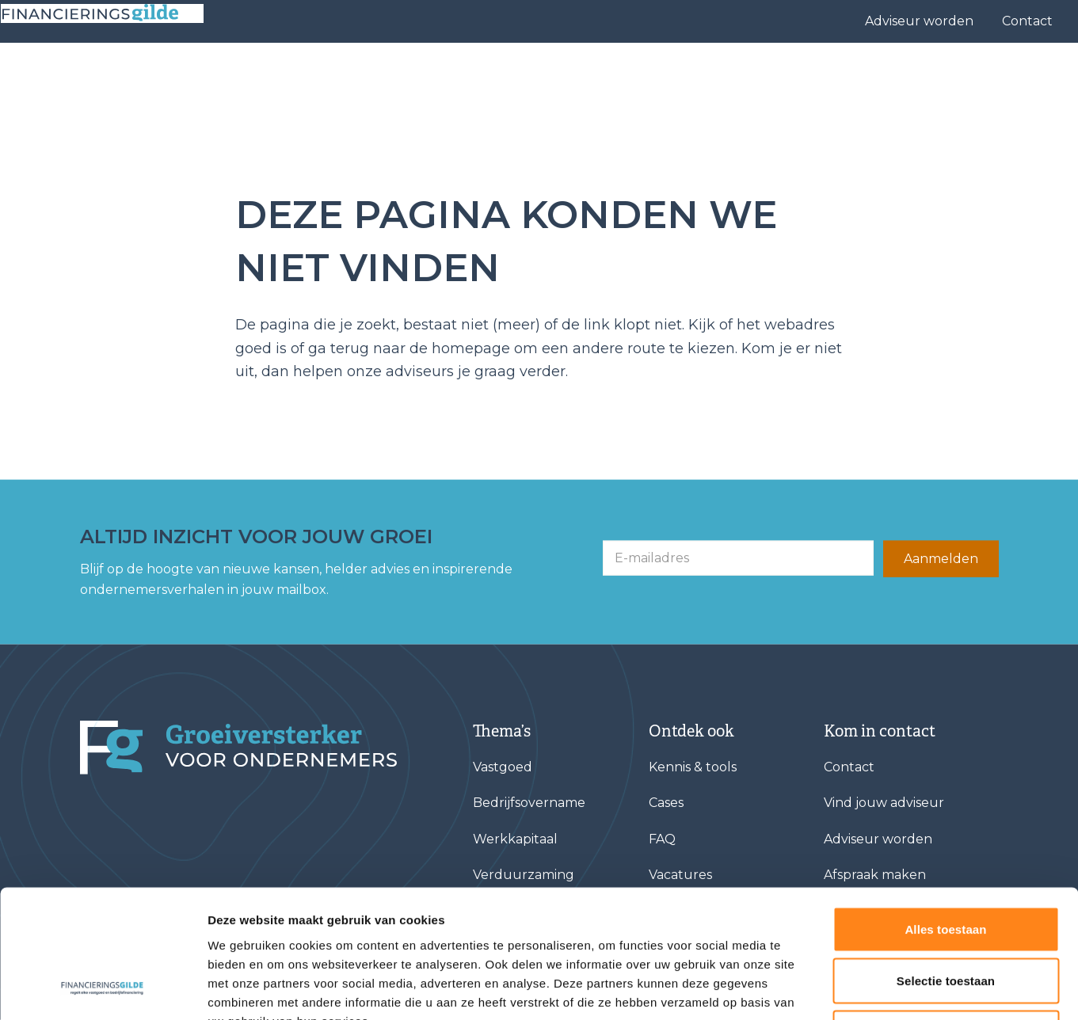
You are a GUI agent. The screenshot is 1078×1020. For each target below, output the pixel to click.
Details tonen (855, 988)
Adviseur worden (919, 21)
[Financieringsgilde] (238, 748)
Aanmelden (941, 558)
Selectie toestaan (946, 864)
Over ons (797, 75)
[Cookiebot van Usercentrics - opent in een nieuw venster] (102, 989)
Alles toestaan (945, 812)
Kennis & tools (913, 75)
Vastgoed (502, 767)
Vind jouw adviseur (619, 75)
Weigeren (946, 916)
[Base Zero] (114, 76)
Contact (1027, 21)
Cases (719, 75)
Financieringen (479, 75)
